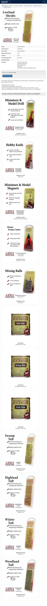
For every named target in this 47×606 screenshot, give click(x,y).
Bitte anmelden (7, 75)
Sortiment (11, 5)
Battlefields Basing (37, 5)
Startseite (5, 5)
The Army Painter (28, 5)
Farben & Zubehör (19, 5)
